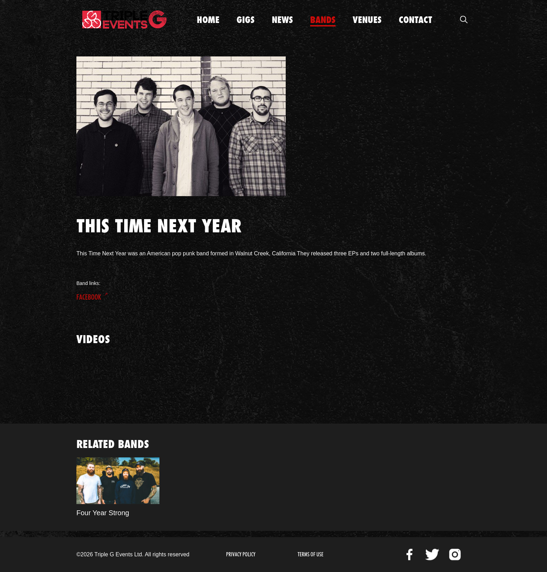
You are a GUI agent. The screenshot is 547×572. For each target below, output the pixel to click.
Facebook (88, 297)
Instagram (455, 555)
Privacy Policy (240, 554)
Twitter (432, 555)
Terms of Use (310, 554)
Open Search (464, 19)
